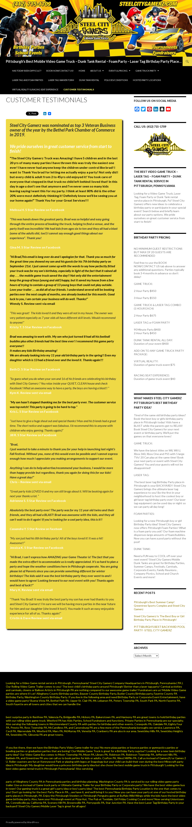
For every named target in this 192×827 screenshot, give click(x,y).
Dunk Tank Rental (89, 80)
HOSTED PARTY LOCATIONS (147, 80)
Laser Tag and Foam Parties (27, 80)
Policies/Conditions (116, 80)
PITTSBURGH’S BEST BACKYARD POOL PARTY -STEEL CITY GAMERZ (159, 628)
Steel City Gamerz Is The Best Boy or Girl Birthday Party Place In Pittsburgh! (159, 617)
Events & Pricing (118, 70)
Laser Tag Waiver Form (61, 80)
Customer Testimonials (78, 89)
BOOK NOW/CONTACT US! (60, 70)
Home (82, 70)
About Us (95, 70)
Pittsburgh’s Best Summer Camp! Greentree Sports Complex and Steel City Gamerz (159, 605)
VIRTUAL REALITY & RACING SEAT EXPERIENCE (35, 89)
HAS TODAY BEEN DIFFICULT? (26, 70)
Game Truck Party (145, 70)
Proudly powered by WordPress (22, 822)
